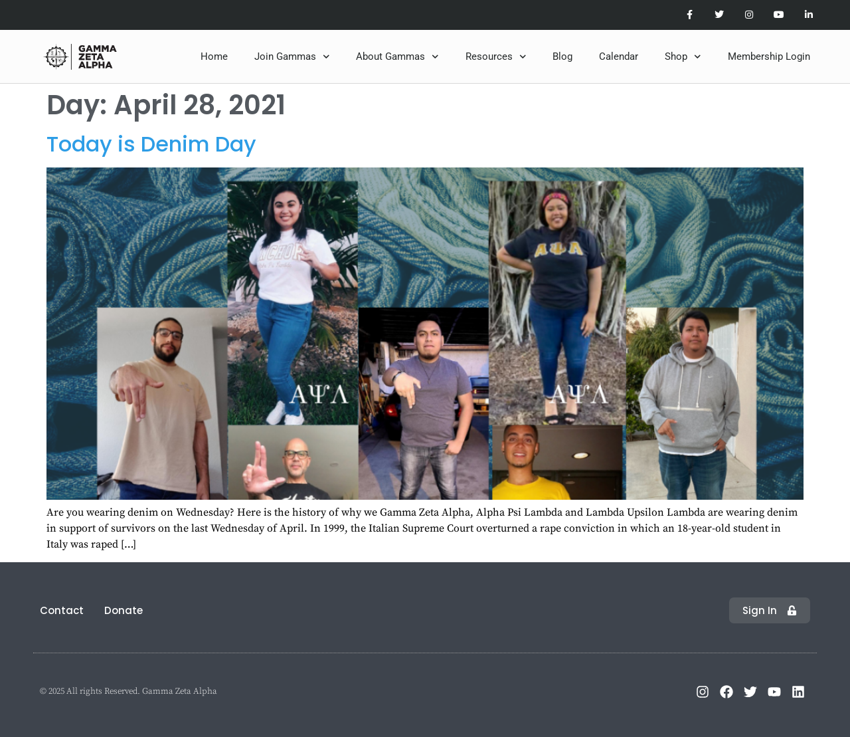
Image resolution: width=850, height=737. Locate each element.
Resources (496, 57)
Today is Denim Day (151, 144)
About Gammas (397, 57)
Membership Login (769, 56)
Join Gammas (292, 57)
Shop (683, 57)
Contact (62, 610)
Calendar (618, 56)
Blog (562, 56)
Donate (123, 610)
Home (214, 56)
